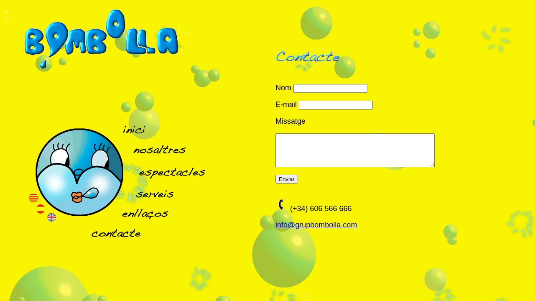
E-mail (286, 104)
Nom (283, 88)
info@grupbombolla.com (316, 231)
